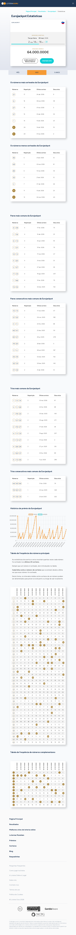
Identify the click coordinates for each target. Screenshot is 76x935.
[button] (73, 3)
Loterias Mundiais (16, 835)
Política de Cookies (16, 894)
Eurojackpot (52, 11)
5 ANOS (57, 72)
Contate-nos (14, 885)
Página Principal (31, 11)
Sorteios (13, 846)
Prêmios (12, 840)
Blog (11, 851)
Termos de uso (14, 890)
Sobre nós (13, 880)
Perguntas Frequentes (17, 866)
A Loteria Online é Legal (17, 875)
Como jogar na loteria (17, 871)
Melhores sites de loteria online (22, 830)
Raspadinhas (14, 856)
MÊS (17, 72)
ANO (36, 72)
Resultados (42, 11)
